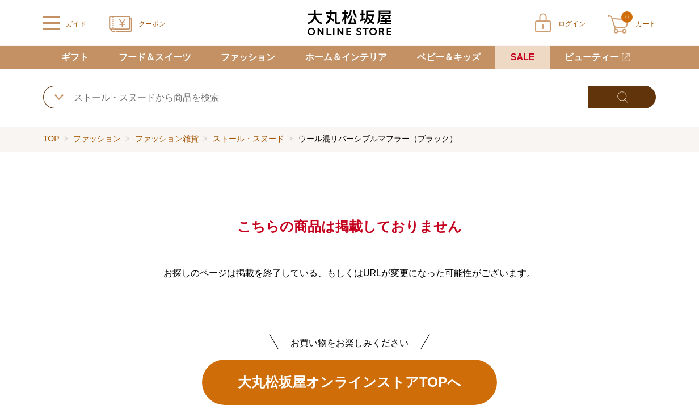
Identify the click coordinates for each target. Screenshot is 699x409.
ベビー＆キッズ (449, 57)
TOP (51, 138)
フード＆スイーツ (155, 57)
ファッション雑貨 (167, 138)
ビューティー (592, 57)
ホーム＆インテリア (346, 57)
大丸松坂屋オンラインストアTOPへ (349, 382)
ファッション (248, 57)
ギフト (75, 57)
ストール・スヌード (248, 138)
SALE (523, 57)
